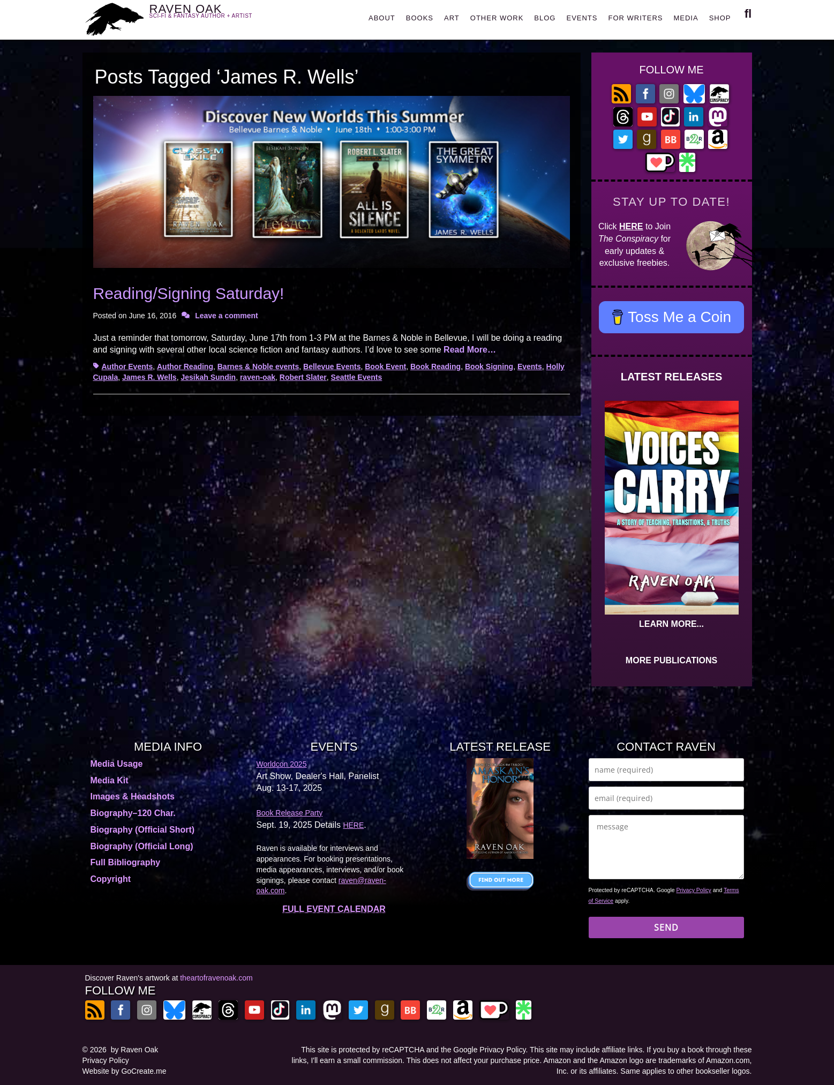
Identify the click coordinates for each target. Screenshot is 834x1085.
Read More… (470, 349)
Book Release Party (290, 813)
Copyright (111, 879)
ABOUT (382, 18)
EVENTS (581, 18)
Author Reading (185, 366)
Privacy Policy (694, 890)
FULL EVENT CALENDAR (334, 909)
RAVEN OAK (216, 16)
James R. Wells (149, 377)
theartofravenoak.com (216, 978)
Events (529, 366)
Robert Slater (303, 377)
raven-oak (257, 377)
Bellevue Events (331, 366)
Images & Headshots (133, 796)
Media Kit (110, 780)
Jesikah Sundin (208, 377)
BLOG (544, 18)
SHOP (720, 18)
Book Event (385, 366)
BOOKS (419, 18)
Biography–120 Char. (133, 813)
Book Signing (489, 366)
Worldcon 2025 (282, 764)
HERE (631, 226)
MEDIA (685, 18)
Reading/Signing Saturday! (188, 293)
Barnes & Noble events (258, 366)
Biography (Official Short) (143, 829)
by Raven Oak (135, 1049)
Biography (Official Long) (142, 846)
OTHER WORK (497, 18)
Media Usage (117, 763)
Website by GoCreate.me (124, 1071)
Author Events (127, 366)
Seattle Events (356, 377)
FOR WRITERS (635, 18)
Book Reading (435, 366)
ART (452, 18)
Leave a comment (226, 315)
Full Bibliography (126, 862)
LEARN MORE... (671, 623)
